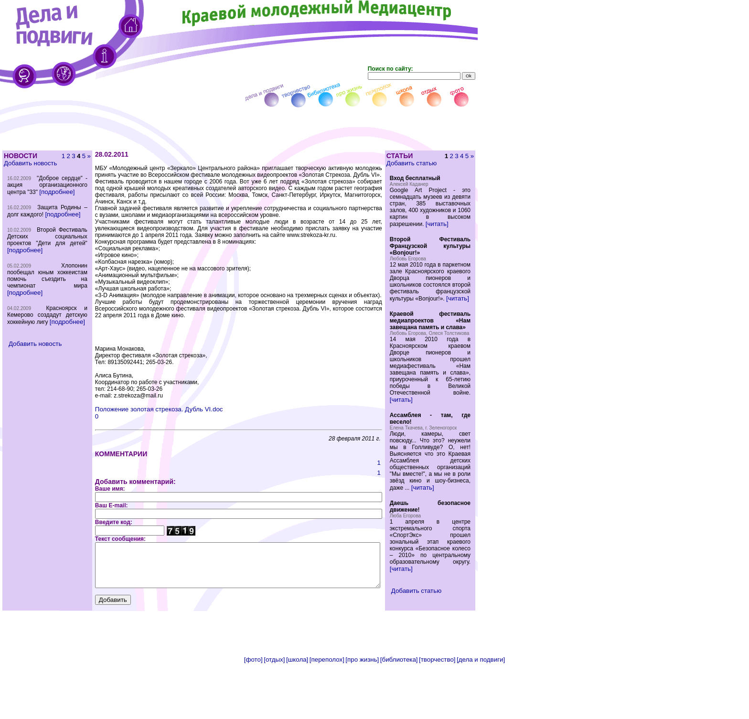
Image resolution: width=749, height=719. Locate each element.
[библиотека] (399, 715)
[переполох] (327, 715)
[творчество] (437, 715)
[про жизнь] (362, 715)
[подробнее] (24, 205)
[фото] (253, 715)
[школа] (297, 715)
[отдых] (274, 715)
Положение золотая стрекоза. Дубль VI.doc (142, 402)
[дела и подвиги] (481, 715)
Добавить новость (29, 163)
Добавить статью (427, 163)
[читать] (452, 230)
